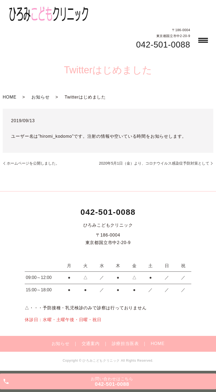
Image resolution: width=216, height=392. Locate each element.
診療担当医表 (125, 343)
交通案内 (91, 343)
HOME (9, 97)
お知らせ (40, 97)
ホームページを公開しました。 (33, 163)
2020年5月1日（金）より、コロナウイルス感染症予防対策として (154, 163)
